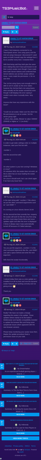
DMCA (27, 446)
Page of (27, 343)
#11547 (35, 309)
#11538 (35, 47)
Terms (33, 446)
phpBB (21, 452)
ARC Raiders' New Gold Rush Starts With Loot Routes (22, 401)
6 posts (35, 27)
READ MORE (20, 377)
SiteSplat (27, 449)
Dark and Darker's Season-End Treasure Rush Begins (21, 382)
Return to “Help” (8, 350)
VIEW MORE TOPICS (20, 438)
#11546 (35, 276)
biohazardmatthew (19, 42)
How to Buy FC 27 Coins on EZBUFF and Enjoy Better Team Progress (22, 364)
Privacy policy (18, 446)
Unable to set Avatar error (14, 23)
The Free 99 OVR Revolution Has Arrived (21, 420)
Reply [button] (6, 32)
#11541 (35, 244)
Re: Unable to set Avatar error (23, 129)
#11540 (35, 197)
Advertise (8, 446)
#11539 (35, 140)
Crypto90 (16, 133)
